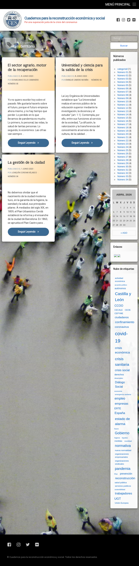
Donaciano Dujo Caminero (25, 80)
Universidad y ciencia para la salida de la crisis (82, 67)
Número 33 (122, 176)
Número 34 (122, 179)
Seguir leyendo (33, 142)
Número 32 (122, 173)
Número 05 (13, 84)
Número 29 (122, 163)
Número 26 (122, 153)
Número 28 (122, 160)
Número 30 (122, 166)
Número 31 (122, 170)
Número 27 (122, 157)
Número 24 (122, 147)
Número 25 (122, 150)
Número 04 (13, 176)
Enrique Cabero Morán (77, 80)
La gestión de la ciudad (26, 162)
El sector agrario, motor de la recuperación (27, 67)
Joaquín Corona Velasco (24, 173)
